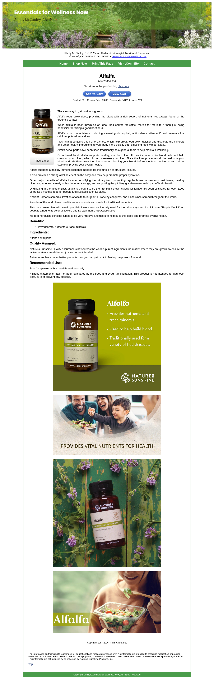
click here (123, 86)
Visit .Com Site (128, 63)
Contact (149, 63)
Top (30, 664)
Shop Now (80, 63)
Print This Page (102, 63)
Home (63, 63)
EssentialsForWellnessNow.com (129, 56)
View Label (41, 160)
